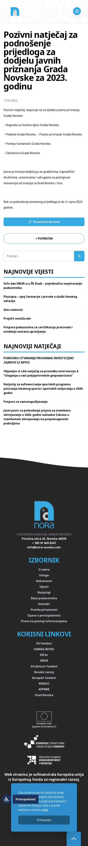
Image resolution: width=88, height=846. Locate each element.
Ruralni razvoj (44, 672)
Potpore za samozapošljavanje (26, 402)
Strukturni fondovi (44, 666)
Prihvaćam (44, 820)
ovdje (44, 810)
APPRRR (44, 689)
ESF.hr (44, 655)
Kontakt (44, 604)
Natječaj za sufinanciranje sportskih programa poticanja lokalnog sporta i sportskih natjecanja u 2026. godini (43, 388)
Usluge (44, 575)
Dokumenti (44, 581)
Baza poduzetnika (44, 598)
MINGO (44, 684)
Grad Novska (44, 695)
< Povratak (44, 238)
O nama (44, 569)
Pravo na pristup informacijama (44, 621)
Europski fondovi (44, 678)
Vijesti (44, 587)
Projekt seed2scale (17, 318)
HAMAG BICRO (44, 649)
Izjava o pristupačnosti (44, 615)
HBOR (44, 661)
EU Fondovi (44, 643)
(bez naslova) (13, 310)
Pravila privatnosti (44, 610)
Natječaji (44, 592)
